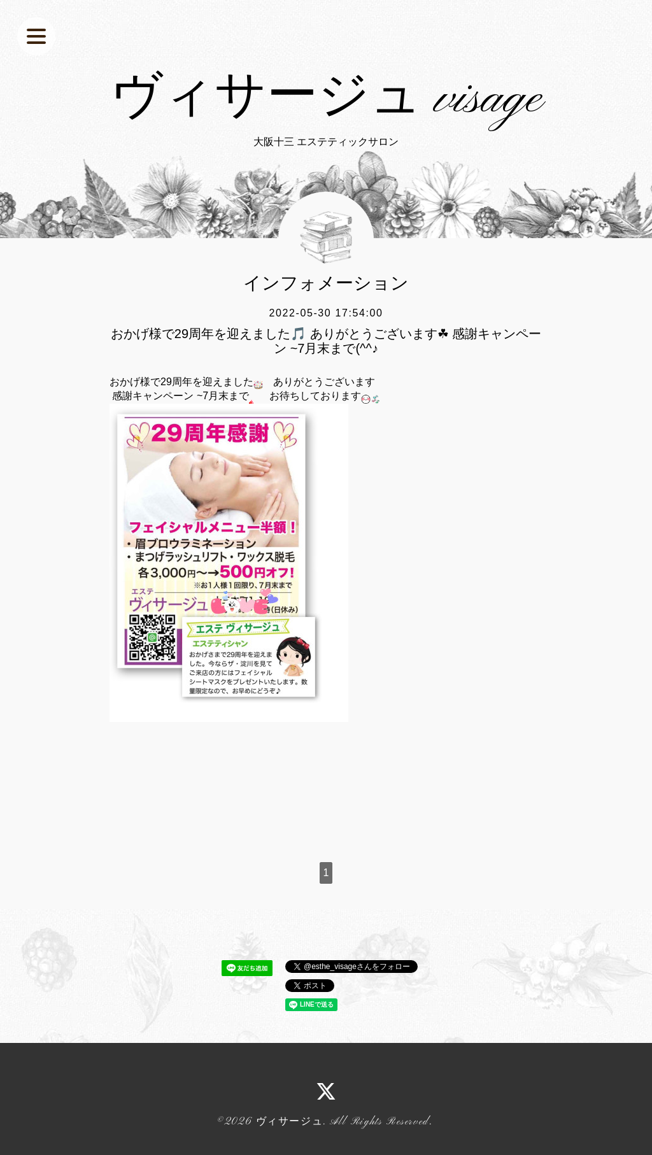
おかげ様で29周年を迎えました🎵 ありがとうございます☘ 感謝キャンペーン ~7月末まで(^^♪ (326, 341)
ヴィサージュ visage (326, 99)
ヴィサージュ (289, 1122)
